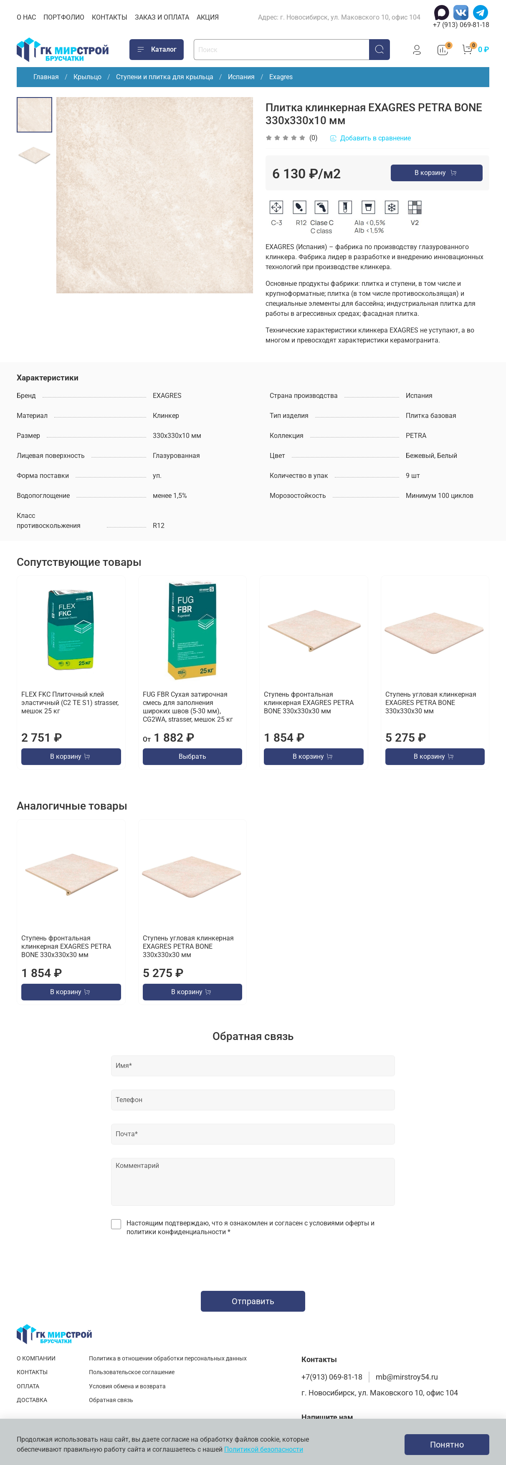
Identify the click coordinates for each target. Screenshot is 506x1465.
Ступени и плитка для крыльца (164, 77)
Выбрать (192, 756)
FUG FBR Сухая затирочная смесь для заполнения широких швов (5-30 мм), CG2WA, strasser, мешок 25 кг (188, 706)
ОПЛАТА (28, 1386)
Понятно (447, 1445)
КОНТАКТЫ (109, 17)
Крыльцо (87, 77)
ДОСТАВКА (32, 1400)
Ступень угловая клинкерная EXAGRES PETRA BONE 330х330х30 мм (430, 702)
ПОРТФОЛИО (63, 17)
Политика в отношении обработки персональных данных (168, 1358)
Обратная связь (111, 1400)
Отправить (253, 1301)
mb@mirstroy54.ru (407, 1377)
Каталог (157, 49)
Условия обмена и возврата (127, 1386)
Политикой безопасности (263, 1449)
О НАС (26, 17)
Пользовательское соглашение (132, 1372)
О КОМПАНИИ (36, 1358)
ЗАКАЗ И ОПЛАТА (162, 17)
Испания (241, 77)
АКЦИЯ (208, 17)
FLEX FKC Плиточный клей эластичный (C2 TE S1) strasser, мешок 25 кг (70, 702)
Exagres (281, 77)
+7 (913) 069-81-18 (461, 25)
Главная (46, 77)
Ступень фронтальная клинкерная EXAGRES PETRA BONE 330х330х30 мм (309, 702)
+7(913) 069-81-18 (331, 1377)
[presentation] (253, 1261)
